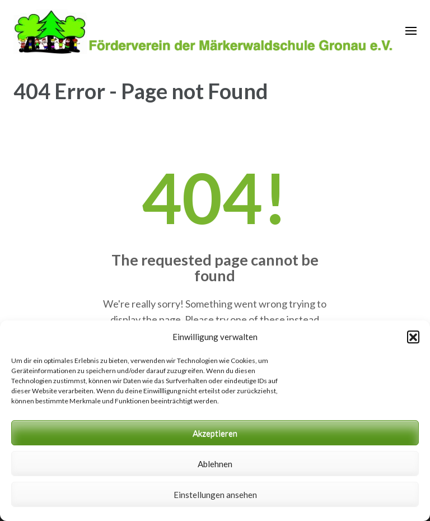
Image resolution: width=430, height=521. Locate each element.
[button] (413, 336)
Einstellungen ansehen (215, 495)
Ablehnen (215, 464)
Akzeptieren (215, 433)
